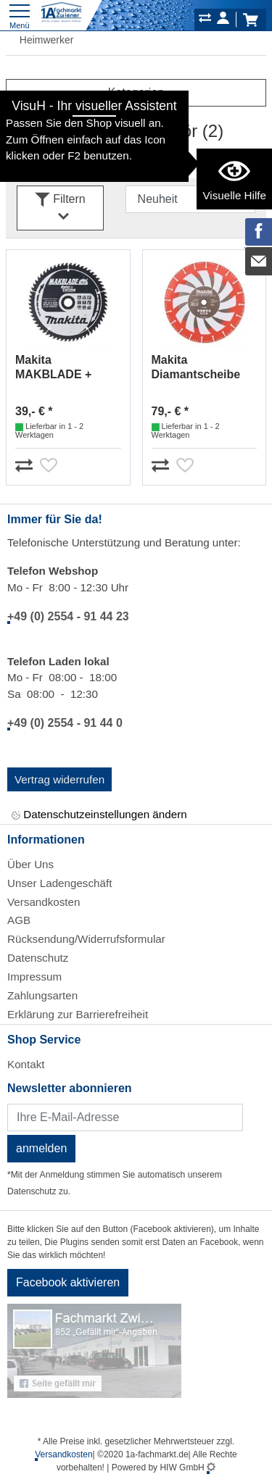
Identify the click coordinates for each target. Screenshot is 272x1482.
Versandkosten (43, 902)
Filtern (60, 208)
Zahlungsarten (42, 995)
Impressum (34, 976)
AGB (18, 920)
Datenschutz (37, 958)
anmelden (41, 1148)
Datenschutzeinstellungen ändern (99, 815)
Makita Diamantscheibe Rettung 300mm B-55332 (203, 368)
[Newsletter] (125, 1117)
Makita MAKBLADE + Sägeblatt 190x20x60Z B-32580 (55, 368)
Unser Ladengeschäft (59, 883)
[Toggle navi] (19, 15)
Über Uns (30, 864)
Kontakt (26, 1064)
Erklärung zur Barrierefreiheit (77, 1014)
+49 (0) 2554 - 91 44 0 (65, 723)
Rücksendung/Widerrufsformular (86, 939)
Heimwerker (39, 40)
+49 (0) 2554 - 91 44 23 (68, 616)
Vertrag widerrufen (59, 779)
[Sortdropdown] (190, 199)
